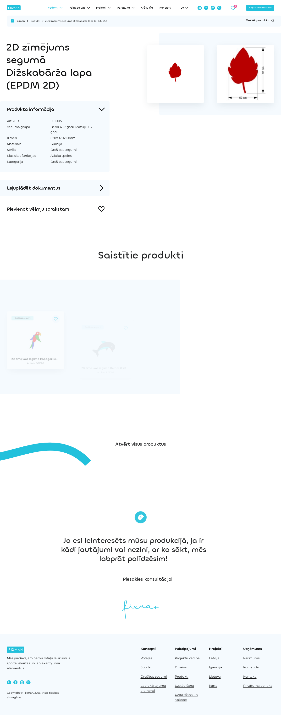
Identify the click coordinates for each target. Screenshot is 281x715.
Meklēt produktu (260, 20)
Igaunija (215, 667)
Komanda (251, 667)
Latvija (214, 658)
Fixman (20, 21)
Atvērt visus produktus (140, 454)
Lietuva (215, 676)
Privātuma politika (257, 685)
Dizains (181, 667)
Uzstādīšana (184, 685)
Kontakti (165, 7)
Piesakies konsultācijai (176, 579)
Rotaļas (146, 658)
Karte (213, 685)
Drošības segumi (154, 676)
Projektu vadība (187, 658)
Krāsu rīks (147, 7)
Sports (145, 667)
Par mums (251, 658)
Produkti (35, 21)
